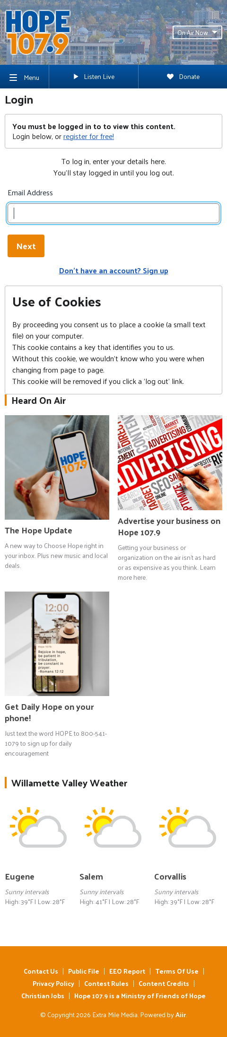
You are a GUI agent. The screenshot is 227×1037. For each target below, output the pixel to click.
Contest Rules (106, 983)
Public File (83, 971)
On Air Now (197, 32)
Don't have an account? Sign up (113, 270)
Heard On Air (38, 400)
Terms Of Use (177, 971)
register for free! (88, 136)
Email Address (30, 193)
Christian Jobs (42, 996)
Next (26, 245)
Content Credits (164, 983)
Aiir (180, 1014)
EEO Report (127, 971)
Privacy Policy (53, 983)
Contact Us (41, 971)
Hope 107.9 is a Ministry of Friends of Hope (140, 996)
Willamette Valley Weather (69, 782)
